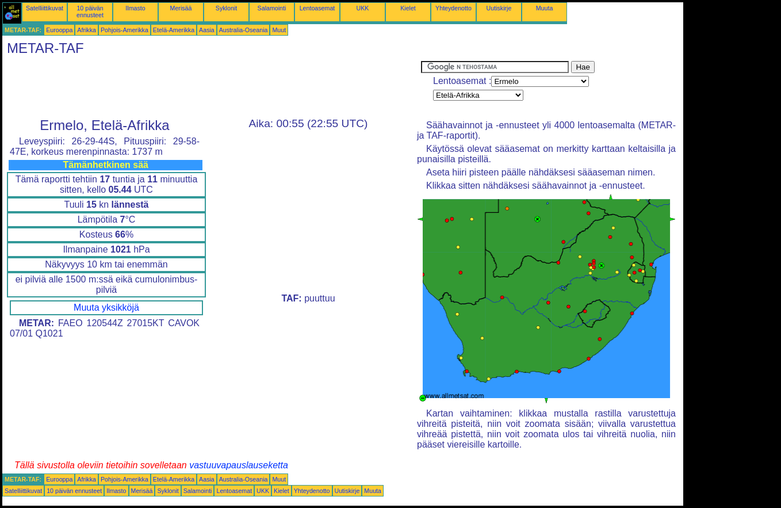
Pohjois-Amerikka (124, 29)
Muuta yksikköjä (106, 307)
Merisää (181, 8)
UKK (363, 8)
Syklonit (226, 8)
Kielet (408, 8)
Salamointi (272, 8)
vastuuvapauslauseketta (238, 465)
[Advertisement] (211, 87)
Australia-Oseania (243, 29)
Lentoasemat (317, 8)
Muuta (544, 8)
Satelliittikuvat (44, 8)
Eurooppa (59, 29)
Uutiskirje (499, 8)
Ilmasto (135, 8)
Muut (279, 29)
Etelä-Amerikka (173, 29)
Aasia (207, 29)
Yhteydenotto (453, 8)
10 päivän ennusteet (90, 11)
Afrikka (86, 29)
